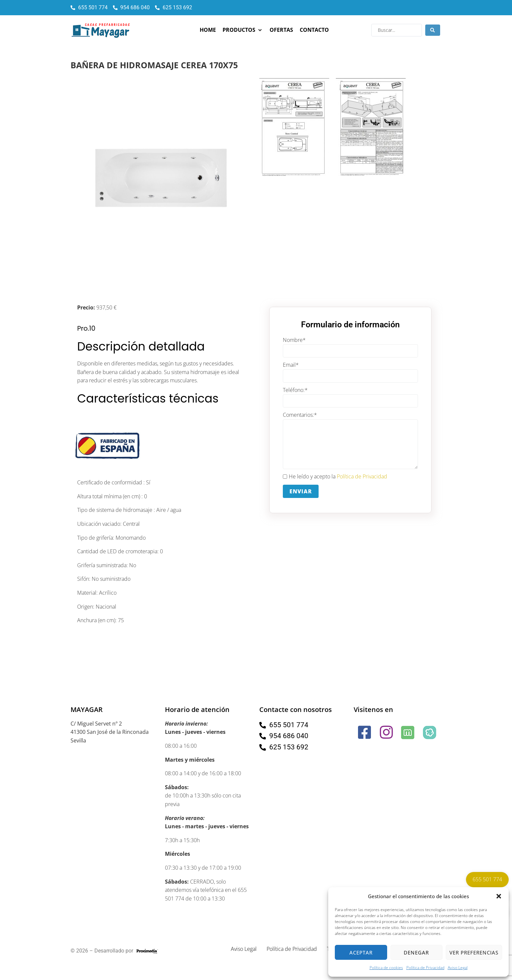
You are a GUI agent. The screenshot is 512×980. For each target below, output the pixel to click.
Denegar (416, 952)
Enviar (300, 491)
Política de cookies (386, 967)
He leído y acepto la (335, 476)
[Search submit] (432, 30)
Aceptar (361, 952)
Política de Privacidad (425, 967)
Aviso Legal (458, 967)
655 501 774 (487, 879)
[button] (498, 896)
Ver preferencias (473, 952)
